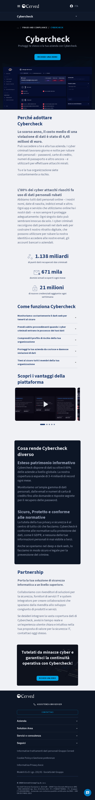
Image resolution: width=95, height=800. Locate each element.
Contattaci (47, 712)
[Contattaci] (87, 792)
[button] (47, 317)
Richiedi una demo (47, 57)
